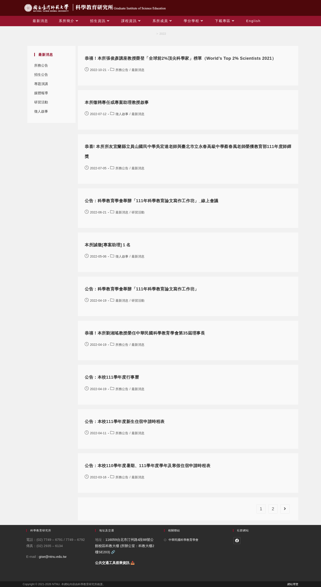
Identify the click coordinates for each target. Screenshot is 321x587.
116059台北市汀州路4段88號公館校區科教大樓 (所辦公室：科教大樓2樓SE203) (124, 546)
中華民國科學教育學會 (183, 540)
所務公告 (41, 65)
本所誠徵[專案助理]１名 (107, 245)
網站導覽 (292, 584)
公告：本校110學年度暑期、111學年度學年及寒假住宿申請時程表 (147, 465)
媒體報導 (41, 93)
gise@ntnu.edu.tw (52, 557)
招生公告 (41, 75)
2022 (162, 33)
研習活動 (41, 102)
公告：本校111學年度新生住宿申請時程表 (125, 421)
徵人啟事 (41, 111)
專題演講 (41, 84)
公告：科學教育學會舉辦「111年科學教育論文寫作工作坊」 (142, 289)
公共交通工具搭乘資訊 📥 (115, 563)
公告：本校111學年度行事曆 (112, 377)
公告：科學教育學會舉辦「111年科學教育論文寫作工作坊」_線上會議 (151, 201)
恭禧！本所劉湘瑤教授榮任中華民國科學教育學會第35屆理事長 (145, 333)
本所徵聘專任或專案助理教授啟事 (117, 102)
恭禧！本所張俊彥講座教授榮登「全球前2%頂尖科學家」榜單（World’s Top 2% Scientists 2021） (180, 58)
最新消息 (138, 70)
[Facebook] (237, 540)
